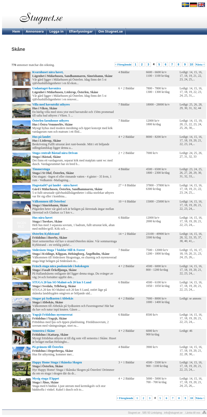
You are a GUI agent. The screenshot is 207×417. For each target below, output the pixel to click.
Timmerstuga (41, 169)
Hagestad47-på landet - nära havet (55, 185)
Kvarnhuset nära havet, (48, 72)
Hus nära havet (42, 217)
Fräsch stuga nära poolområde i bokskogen (60, 266)
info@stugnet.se (173, 412)
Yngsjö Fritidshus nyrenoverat (52, 314)
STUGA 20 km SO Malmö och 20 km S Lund (61, 282)
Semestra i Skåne (43, 331)
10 (191, 64)
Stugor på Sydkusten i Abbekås (52, 298)
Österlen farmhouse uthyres (50, 120)
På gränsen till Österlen (47, 347)
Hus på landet (41, 137)
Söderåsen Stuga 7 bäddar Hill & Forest (58, 250)
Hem (16, 31)
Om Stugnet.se (110, 31)
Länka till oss (192, 412)
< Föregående (123, 64)
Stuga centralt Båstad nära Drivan (55, 153)
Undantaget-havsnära (46, 88)
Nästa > (200, 64)
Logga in (56, 31)
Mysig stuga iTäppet (45, 378)
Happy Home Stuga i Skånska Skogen (57, 362)
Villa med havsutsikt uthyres (51, 104)
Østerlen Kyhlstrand (45, 234)
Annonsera (35, 31)
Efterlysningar (81, 31)
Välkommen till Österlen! (49, 201)
